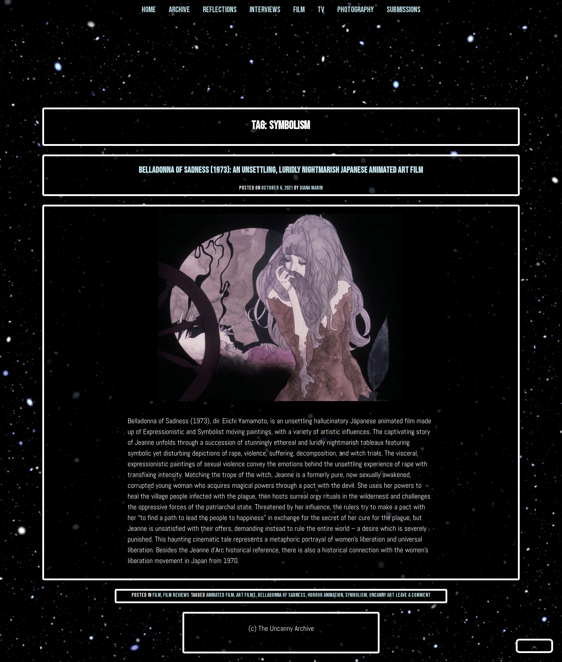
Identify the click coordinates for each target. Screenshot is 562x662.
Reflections (220, 10)
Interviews (264, 10)
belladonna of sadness (281, 595)
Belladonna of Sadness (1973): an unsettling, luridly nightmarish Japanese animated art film (281, 170)
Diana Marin (311, 188)
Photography (355, 10)
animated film (220, 595)
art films (246, 595)
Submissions (403, 10)
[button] (534, 646)
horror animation (325, 595)
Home (149, 10)
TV (321, 10)
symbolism (356, 595)
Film (299, 10)
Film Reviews (176, 595)
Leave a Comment (413, 595)
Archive (179, 10)
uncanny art (381, 595)
